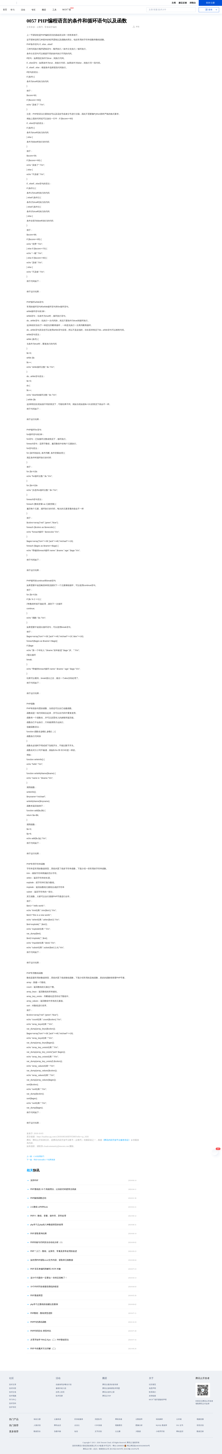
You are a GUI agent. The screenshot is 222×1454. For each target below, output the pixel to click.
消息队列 (98, 1419)
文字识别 (98, 1431)
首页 (5, 10)
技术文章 (12, 1384)
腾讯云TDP (106, 1396)
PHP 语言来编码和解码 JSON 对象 (45, 1269)
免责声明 (152, 1388)
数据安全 (37, 1431)
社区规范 (152, 1384)
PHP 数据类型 (36, 1295)
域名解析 (159, 1419)
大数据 (138, 1431)
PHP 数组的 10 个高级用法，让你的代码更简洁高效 (53, 1189)
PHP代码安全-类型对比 (40, 1331)
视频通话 (118, 1425)
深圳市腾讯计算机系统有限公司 (84, 1446)
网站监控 (179, 1431)
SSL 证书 (179, 1425)
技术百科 (12, 1403)
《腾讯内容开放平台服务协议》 (116, 1140)
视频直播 (200, 1419)
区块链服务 (78, 1419)
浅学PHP (34, 1180)
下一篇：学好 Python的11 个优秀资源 (41, 1160)
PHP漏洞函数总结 (38, 1198)
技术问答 (12, 1388)
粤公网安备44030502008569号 (138, 1446)
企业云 (77, 1425)
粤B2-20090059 (118, 1446)
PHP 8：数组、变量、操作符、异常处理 (48, 1216)
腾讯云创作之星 (108, 1392)
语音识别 (200, 1425)
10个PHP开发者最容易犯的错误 (44, 1287)
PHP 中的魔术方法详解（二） (43, 1348)
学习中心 (12, 1400)
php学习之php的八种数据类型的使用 (46, 1225)
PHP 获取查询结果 (38, 1233)
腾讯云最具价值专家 (110, 1384)
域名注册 (37, 1419)
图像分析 (139, 1425)
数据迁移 (200, 1431)
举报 (136, 27)
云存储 (179, 1419)
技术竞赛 (59, 1396)
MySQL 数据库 (161, 1425)
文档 (174, 3)
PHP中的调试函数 (38, 1322)
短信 (76, 1431)
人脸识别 (37, 1425)
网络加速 (118, 1419)
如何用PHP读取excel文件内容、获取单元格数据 (51, 1260)
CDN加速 (98, 1425)
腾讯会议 (57, 1425)
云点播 (117, 1431)
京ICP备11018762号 (131, 1449)
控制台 (193, 3)
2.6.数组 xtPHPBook (39, 1207)
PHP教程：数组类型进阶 (41, 1313)
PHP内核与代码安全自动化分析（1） (47, 1242)
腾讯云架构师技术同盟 (111, 1388)
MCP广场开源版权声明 (158, 1400)
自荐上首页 (60, 1392)
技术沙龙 (12, 1392)
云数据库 (139, 1419)
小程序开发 (160, 1431)
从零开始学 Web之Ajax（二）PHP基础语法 (49, 1340)
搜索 (193, 10)
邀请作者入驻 (61, 1388)
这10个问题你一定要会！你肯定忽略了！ (48, 1278)
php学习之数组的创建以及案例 (44, 1304)
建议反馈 (183, 3)
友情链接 (152, 1396)
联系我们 (152, 1392)
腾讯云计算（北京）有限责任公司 (96, 1449)
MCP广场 (66, 9)
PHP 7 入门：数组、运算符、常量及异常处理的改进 (53, 1251)
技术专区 (12, 1407)
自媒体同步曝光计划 (63, 1384)
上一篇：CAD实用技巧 (35, 1156)
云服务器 (57, 1419)
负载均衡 (57, 1431)
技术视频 (12, 1396)
